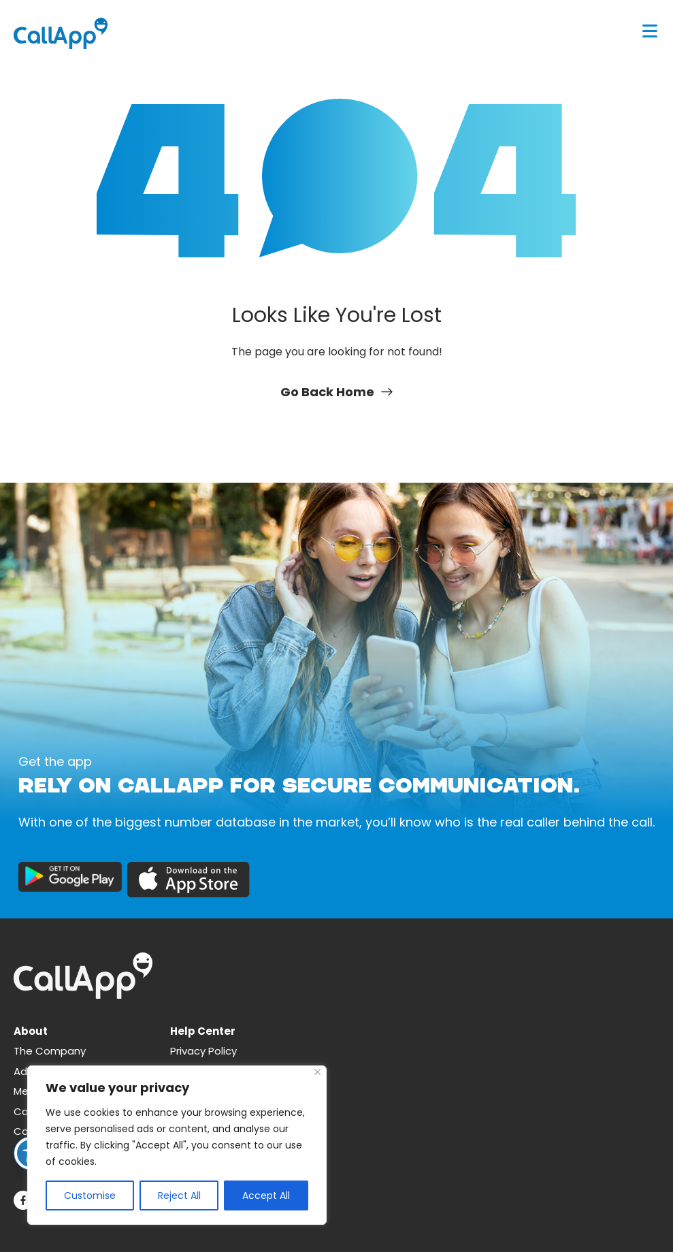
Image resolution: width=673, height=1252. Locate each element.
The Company (50, 1051)
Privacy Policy (203, 1051)
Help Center (202, 1031)
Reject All (179, 1195)
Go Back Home (336, 391)
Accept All (266, 1195)
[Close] (317, 1072)
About (31, 1031)
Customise (90, 1195)
